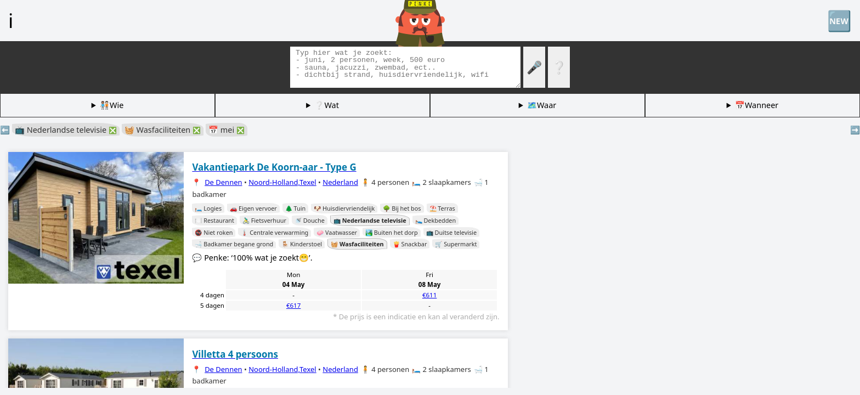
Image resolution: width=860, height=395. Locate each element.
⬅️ (5, 130)
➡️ (855, 130)
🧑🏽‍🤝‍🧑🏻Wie (111, 105)
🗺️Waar (541, 105)
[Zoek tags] (405, 67)
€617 (293, 305)
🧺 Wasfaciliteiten (163, 130)
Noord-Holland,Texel (282, 182)
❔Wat (326, 105)
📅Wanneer (756, 105)
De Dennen (223, 182)
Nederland (340, 182)
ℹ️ (10, 20)
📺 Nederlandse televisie (66, 130)
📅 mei (226, 130)
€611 (429, 295)
